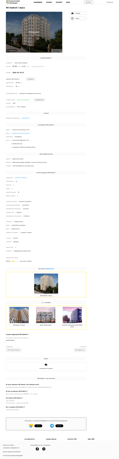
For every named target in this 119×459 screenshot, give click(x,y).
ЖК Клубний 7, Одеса (46, 295)
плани (75, 18)
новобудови (38, 2)
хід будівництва (39, 100)
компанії (59, 2)
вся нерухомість (30, 439)
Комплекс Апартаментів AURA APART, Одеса (72, 325)
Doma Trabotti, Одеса (46, 325)
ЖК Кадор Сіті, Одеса (19, 325)
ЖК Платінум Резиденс (13, 350)
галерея (75, 13)
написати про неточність (38, 66)
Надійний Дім (25, 118)
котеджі (49, 2)
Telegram (59, 425)
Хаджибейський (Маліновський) (20, 133)
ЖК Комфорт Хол (80, 350)
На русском (110, 2)
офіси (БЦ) (91, 439)
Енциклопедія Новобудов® (15, 455)
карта (68, 2)
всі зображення (12, 50)
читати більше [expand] (10, 340)
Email (38, 425)
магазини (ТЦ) (72, 439)
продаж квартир (51, 439)
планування (30, 79)
